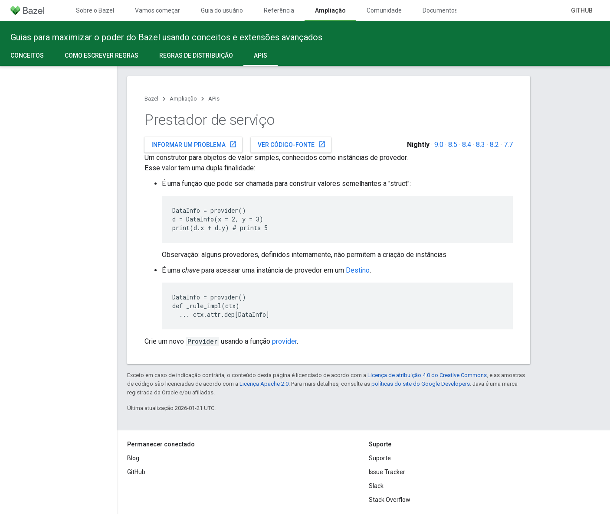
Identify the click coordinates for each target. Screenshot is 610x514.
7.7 (508, 144)
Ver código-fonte (292, 144)
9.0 (438, 144)
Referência (279, 10)
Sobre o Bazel (95, 10)
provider (284, 341)
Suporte (380, 458)
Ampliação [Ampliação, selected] (330, 10)
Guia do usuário (222, 10)
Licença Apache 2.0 (264, 384)
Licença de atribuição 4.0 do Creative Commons (427, 375)
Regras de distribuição (196, 55)
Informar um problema (194, 144)
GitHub (582, 10)
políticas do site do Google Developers (420, 384)
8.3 (480, 144)
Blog (133, 458)
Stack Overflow (389, 499)
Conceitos (27, 55)
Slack (376, 485)
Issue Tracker (387, 471)
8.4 (466, 144)
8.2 (494, 144)
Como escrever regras (101, 55)
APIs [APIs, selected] (260, 55)
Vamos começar (157, 10)
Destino (358, 270)
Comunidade (384, 10)
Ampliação (183, 98)
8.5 (452, 144)
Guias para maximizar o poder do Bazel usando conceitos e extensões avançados (166, 37)
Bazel (151, 98)
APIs (214, 98)
